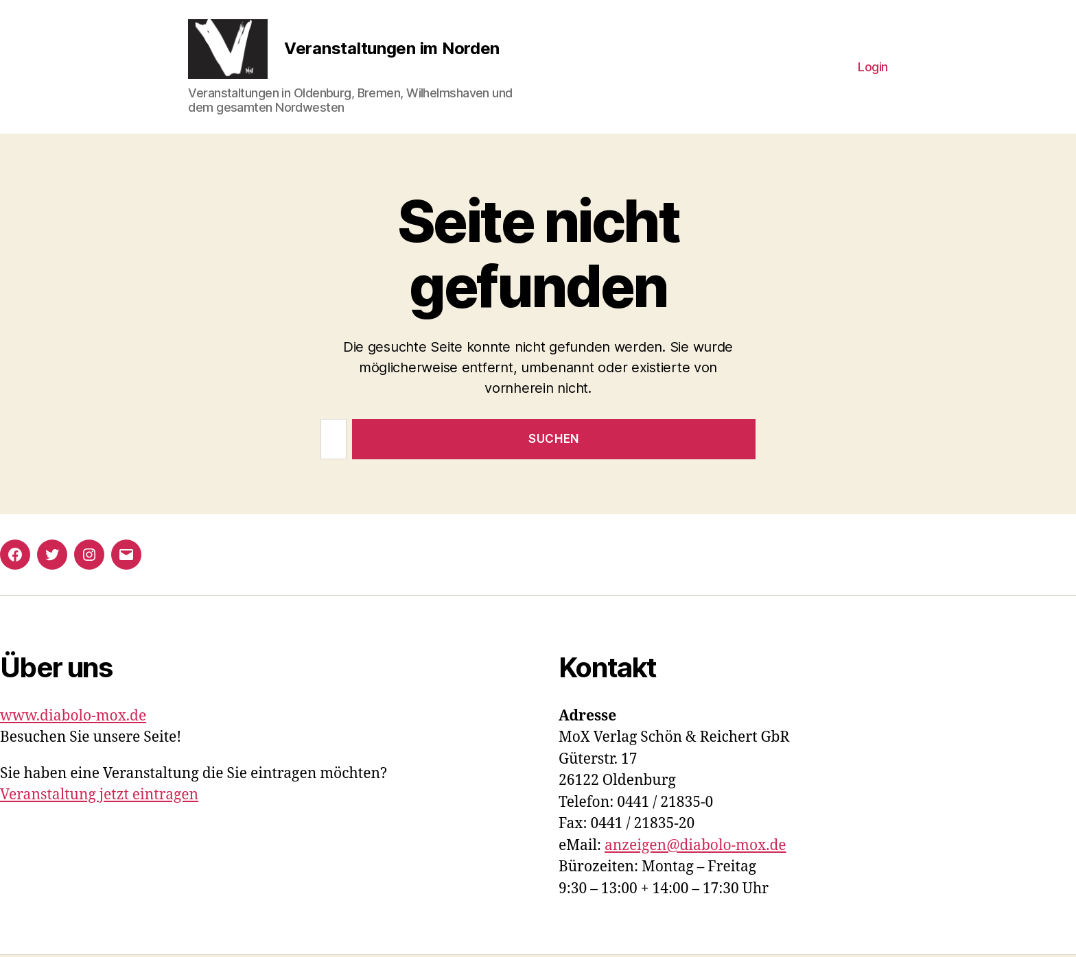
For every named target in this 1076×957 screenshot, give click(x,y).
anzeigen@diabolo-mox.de (695, 847)
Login (873, 67)
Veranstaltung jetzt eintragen (99, 797)
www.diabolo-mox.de (73, 718)
